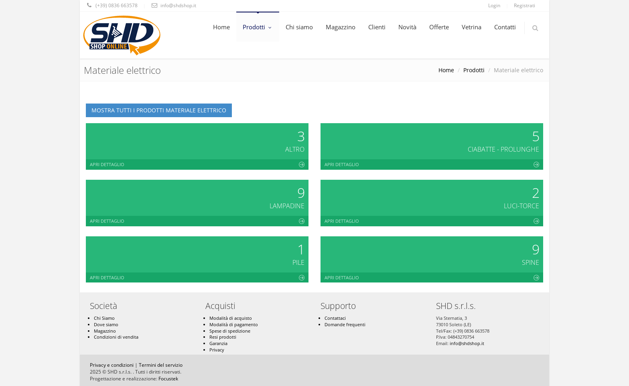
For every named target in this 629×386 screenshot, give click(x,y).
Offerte (439, 27)
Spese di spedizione (229, 331)
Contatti (505, 27)
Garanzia (218, 343)
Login (494, 5)
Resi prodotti (222, 337)
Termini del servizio (161, 365)
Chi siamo (299, 27)
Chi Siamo (104, 318)
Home (221, 27)
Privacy (216, 350)
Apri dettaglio (197, 164)
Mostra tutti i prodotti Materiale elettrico (158, 110)
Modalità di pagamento (233, 324)
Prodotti (258, 27)
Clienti (377, 27)
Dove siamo (106, 324)
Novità (407, 27)
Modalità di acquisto (230, 318)
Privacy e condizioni (112, 365)
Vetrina (471, 27)
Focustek (168, 378)
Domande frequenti (345, 324)
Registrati (524, 5)
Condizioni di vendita (116, 337)
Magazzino (340, 27)
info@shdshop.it (467, 343)
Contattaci (335, 318)
